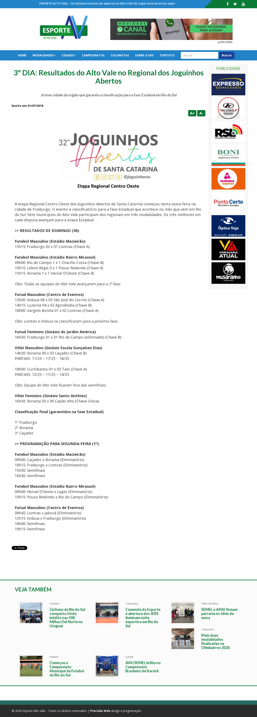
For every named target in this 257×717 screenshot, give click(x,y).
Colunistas (120, 55)
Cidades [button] (69, 55)
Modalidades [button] (44, 55)
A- (201, 113)
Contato (167, 55)
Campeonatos (93, 55)
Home (22, 55)
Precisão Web (100, 711)
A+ (192, 113)
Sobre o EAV (144, 55)
